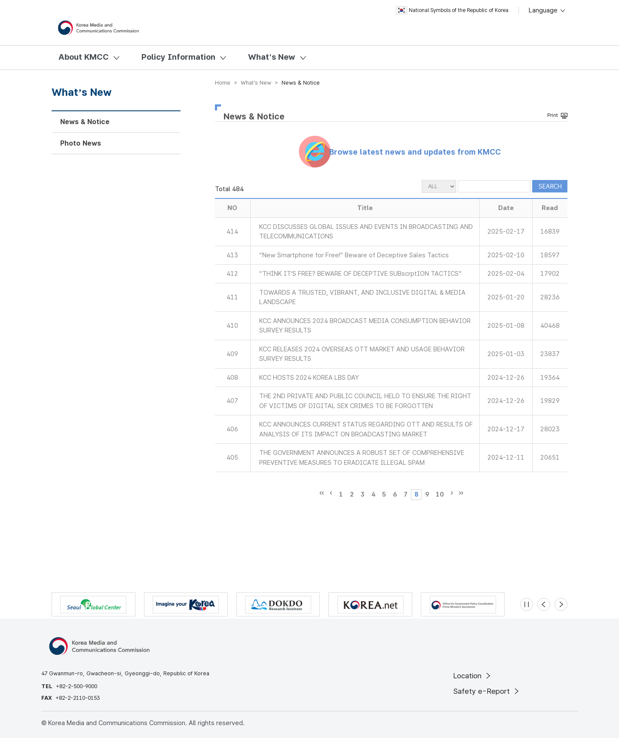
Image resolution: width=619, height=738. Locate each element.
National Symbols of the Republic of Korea (452, 10)
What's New (271, 57)
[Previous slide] (543, 604)
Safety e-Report (487, 691)
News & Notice (85, 122)
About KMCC (83, 57)
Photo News (80, 143)
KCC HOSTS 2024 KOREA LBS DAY (309, 377)
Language (547, 10)
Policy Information (178, 57)
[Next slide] (561, 604)
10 (440, 494)
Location (472, 675)
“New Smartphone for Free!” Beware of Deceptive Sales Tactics (354, 255)
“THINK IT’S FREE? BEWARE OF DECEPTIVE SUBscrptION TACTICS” (360, 274)
